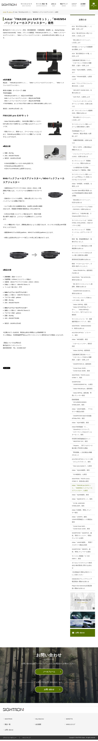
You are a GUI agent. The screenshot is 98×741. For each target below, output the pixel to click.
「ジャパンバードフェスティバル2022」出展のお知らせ (82, 156)
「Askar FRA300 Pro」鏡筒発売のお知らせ (82, 272)
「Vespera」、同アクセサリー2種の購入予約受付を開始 (82, 448)
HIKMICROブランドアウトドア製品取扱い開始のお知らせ (82, 582)
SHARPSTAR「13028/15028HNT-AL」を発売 (82, 384)
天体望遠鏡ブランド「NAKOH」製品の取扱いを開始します (81, 134)
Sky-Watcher (39, 720)
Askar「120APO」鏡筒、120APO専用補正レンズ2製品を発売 (82, 520)
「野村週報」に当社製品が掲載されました (82, 455)
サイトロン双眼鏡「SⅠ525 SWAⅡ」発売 (81, 558)
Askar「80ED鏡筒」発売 (80, 340)
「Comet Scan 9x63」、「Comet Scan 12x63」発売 (81, 529)
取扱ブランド (64, 5)
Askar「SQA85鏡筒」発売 (80, 496)
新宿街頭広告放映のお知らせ (81, 260)
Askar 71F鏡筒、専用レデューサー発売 (81, 512)
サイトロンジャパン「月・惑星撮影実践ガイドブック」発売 (82, 321)
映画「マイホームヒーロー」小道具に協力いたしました (82, 266)
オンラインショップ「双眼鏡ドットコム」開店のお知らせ (81, 162)
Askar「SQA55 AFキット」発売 (82, 500)
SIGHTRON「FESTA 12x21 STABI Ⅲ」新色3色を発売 (81, 481)
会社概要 (82, 5)
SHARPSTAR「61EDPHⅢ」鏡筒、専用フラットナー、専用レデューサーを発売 (82, 536)
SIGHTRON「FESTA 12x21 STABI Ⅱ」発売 (81, 377)
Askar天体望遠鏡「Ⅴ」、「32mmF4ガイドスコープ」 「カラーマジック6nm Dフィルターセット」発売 (82, 431)
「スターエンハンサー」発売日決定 (82, 346)
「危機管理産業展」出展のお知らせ (82, 142)
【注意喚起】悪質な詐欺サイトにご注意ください (82, 575)
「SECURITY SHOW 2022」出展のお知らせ (82, 92)
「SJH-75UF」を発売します (81, 97)
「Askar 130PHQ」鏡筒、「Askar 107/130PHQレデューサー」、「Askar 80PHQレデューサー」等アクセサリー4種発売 (81, 310)
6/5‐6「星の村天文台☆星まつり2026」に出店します (82, 35)
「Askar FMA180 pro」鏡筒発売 (82, 389)
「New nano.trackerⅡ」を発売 (82, 467)
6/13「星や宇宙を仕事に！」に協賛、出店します (82, 28)
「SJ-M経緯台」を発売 (79, 475)
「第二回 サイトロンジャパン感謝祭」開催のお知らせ (82, 286)
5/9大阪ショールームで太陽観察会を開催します (82, 48)
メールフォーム (49, 673)
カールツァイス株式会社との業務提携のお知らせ (82, 248)
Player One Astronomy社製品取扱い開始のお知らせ (82, 588)
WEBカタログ (70, 726)
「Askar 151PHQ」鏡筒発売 (81, 351)
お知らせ (53, 5)
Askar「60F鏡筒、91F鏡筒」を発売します (82, 185)
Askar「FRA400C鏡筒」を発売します (82, 78)
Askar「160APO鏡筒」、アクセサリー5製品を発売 (82, 411)
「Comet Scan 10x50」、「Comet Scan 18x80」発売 (81, 370)
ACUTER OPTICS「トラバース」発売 (81, 335)
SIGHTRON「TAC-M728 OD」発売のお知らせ (82, 279)
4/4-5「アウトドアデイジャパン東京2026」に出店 (82, 85)
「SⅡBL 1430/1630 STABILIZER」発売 (78, 506)
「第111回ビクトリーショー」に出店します (81, 41)
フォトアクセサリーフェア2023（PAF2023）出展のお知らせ (82, 208)
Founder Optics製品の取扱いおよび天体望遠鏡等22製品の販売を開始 (82, 193)
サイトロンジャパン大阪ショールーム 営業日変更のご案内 (82, 126)
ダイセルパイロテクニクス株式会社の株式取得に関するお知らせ (82, 566)
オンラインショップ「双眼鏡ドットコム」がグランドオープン (82, 232)
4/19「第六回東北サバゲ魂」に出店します (82, 55)
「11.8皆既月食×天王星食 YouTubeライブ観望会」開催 (81, 169)
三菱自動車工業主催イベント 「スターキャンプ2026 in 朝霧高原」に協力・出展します (81, 63)
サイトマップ (27, 739)
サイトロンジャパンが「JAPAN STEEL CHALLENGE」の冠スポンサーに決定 (82, 223)
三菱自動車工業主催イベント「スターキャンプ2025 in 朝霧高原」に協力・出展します (81, 358)
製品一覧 (7, 726)
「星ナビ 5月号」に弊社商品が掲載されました (82, 149)
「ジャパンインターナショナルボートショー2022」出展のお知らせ (82, 104)
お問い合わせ (80, 634)
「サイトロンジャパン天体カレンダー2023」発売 (82, 300)
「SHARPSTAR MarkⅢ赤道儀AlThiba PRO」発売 (81, 418)
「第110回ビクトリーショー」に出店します (81, 119)
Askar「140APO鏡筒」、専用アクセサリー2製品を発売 (82, 545)
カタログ (74, 5)
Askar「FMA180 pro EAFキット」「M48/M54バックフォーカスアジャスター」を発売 (82, 489)
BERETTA (69, 720)
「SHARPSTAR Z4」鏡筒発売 (81, 365)
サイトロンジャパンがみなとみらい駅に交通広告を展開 (82, 254)
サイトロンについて (26, 5)
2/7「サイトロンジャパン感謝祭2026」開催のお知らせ (82, 112)
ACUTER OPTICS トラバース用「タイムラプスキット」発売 (82, 461)
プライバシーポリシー (9, 739)
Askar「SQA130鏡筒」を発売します (82, 71)
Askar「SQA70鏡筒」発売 (80, 423)
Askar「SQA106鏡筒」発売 (81, 471)
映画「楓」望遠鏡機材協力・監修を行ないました (82, 241)
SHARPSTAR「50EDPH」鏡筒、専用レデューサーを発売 (81, 552)
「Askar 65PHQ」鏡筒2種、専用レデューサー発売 (81, 395)
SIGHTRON (8, 720)
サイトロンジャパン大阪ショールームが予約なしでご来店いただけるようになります (82, 177)
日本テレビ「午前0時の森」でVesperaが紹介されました (81, 215)
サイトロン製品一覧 (41, 5)
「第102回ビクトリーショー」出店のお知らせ (81, 202)
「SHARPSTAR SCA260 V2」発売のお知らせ (81, 293)
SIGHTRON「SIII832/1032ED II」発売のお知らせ (81, 328)
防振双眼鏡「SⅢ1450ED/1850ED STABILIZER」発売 (79, 403)
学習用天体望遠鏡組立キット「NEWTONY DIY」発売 (81, 441)
